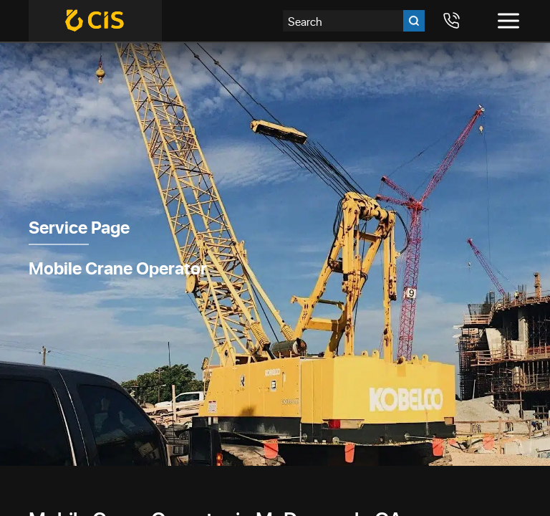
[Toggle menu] (508, 21)
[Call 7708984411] (451, 21)
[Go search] (414, 21)
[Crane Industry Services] (95, 21)
